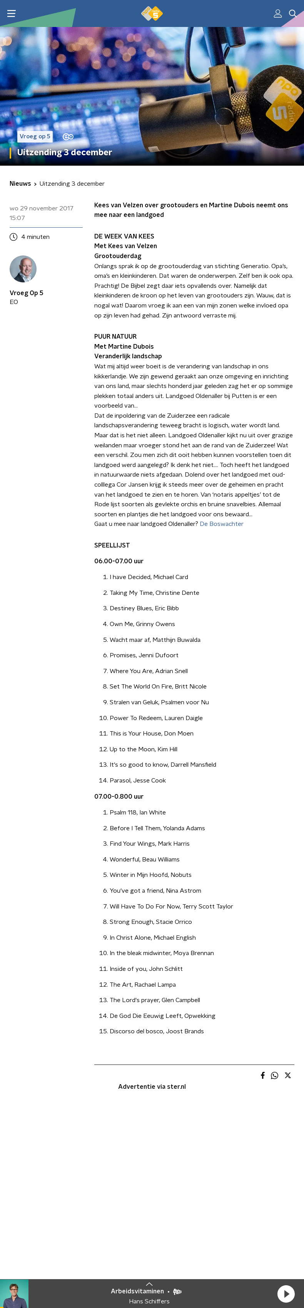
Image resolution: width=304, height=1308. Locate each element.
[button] (286, 1293)
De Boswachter (222, 524)
